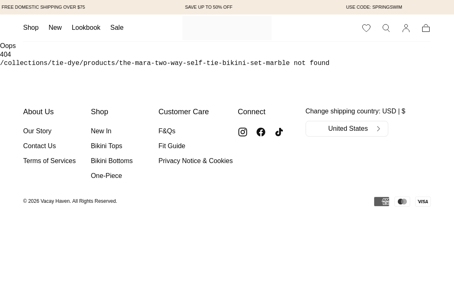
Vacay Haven (55, 201)
